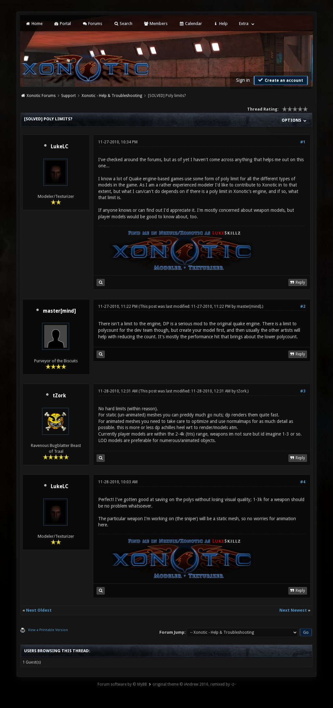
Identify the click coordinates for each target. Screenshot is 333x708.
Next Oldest (39, 610)
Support (68, 95)
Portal (62, 23)
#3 (302, 391)
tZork (59, 396)
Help (220, 23)
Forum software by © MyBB (122, 684)
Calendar (190, 23)
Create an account (280, 80)
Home (33, 23)
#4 (302, 482)
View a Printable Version (48, 630)
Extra (243, 23)
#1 (302, 142)
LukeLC (59, 147)
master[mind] (59, 311)
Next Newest (293, 610)
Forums (92, 23)
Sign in (243, 80)
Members (155, 23)
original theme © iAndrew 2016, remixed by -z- (194, 684)
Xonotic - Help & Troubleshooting (112, 95)
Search (122, 23)
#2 (302, 306)
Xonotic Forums (41, 95)
